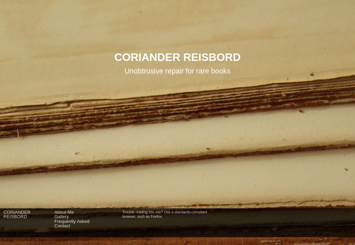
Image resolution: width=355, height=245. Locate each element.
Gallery (61, 216)
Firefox (156, 216)
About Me (64, 212)
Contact (62, 225)
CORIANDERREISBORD (17, 214)
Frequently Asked (71, 221)
